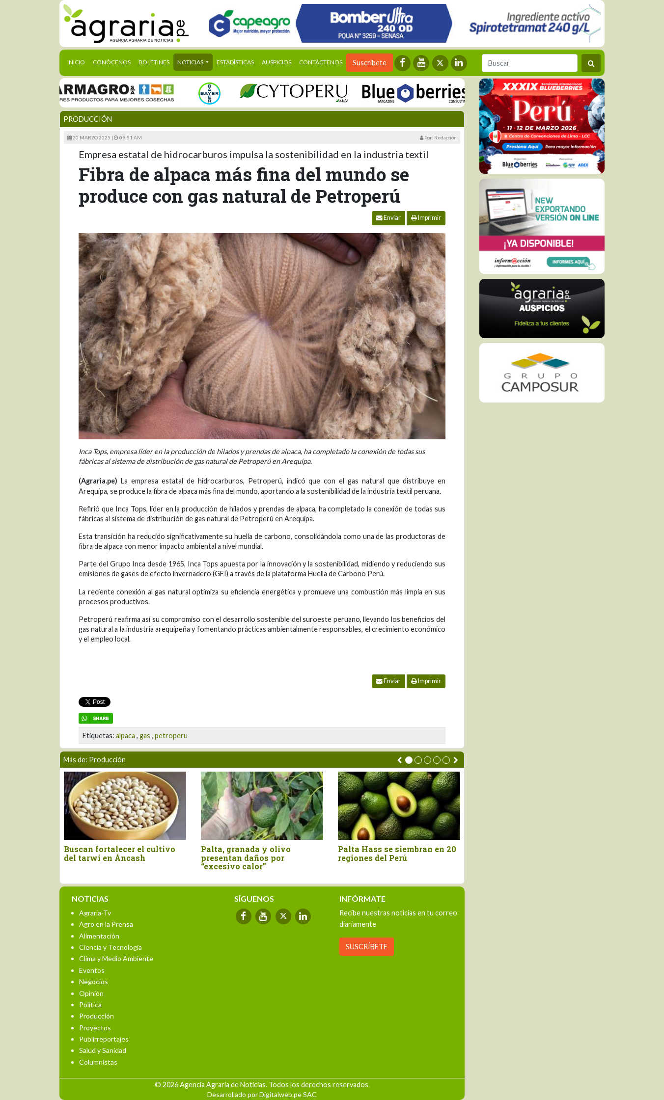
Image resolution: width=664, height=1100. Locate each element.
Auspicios (276, 62)
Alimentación (99, 936)
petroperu (171, 735)
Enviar (388, 217)
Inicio (78, 61)
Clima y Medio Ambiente (116, 958)
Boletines (153, 62)
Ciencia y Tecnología (110, 947)
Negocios (93, 981)
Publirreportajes (104, 1039)
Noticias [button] (190, 62)
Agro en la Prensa (106, 924)
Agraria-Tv (95, 913)
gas (144, 735)
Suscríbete (370, 62)
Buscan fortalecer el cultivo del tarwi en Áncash (119, 853)
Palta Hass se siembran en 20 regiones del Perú (397, 853)
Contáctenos (320, 62)
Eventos (92, 970)
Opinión (91, 993)
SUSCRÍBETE (366, 946)
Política (90, 1004)
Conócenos (112, 62)
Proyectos (95, 1027)
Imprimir (426, 217)
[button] (409, 760)
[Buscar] (530, 63)
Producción (87, 119)
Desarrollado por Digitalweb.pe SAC (262, 1094)
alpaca (125, 735)
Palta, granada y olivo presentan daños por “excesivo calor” (246, 858)
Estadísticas (235, 62)
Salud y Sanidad (102, 1050)
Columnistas (98, 1062)
